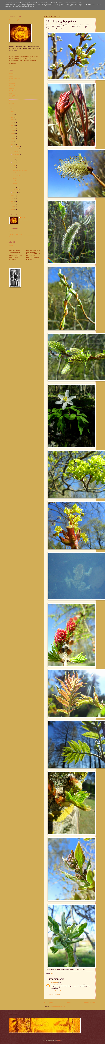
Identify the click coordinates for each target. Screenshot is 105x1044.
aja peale (11, 245)
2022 (12, 122)
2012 (12, 198)
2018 (12, 133)
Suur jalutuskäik (13, 96)
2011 (12, 201)
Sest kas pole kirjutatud (15, 234)
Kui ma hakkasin (14, 237)
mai (14, 165)
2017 (12, 136)
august (15, 157)
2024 (12, 117)
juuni (14, 162)
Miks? (14, 181)
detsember (16, 146)
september (16, 154)
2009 (12, 206)
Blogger (59, 1040)
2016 (12, 138)
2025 (12, 114)
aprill (14, 168)
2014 (12, 144)
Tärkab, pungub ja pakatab (19, 170)
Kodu (10, 232)
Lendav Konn (13, 86)
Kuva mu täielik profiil (25, 220)
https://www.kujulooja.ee (16, 20)
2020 (12, 128)
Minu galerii (12, 73)
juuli (14, 159)
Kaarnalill (12, 88)
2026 (12, 112)
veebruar (15, 189)
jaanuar (15, 192)
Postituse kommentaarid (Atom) (58, 1006)
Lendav (23, 217)
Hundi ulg (12, 83)
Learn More (90, 5)
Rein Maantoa (13, 91)
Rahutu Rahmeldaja (14, 78)
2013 (12, 196)
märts (14, 187)
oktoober (15, 151)
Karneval (14, 178)
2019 (12, 130)
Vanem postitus (90, 1003)
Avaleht (69, 1003)
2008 (12, 209)
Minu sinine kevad (17, 175)
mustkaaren (54, 982)
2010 (12, 204)
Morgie (11, 81)
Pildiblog (11, 103)
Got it (99, 5)
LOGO (15, 1014)
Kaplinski (11, 101)
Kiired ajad (15, 173)
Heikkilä (11, 98)
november (16, 149)
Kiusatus (14, 183)
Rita (10, 93)
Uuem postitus (49, 1003)
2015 (12, 141)
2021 (12, 125)
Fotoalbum (12, 76)
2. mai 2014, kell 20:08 (57, 991)
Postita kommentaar (54, 994)
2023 (12, 120)
